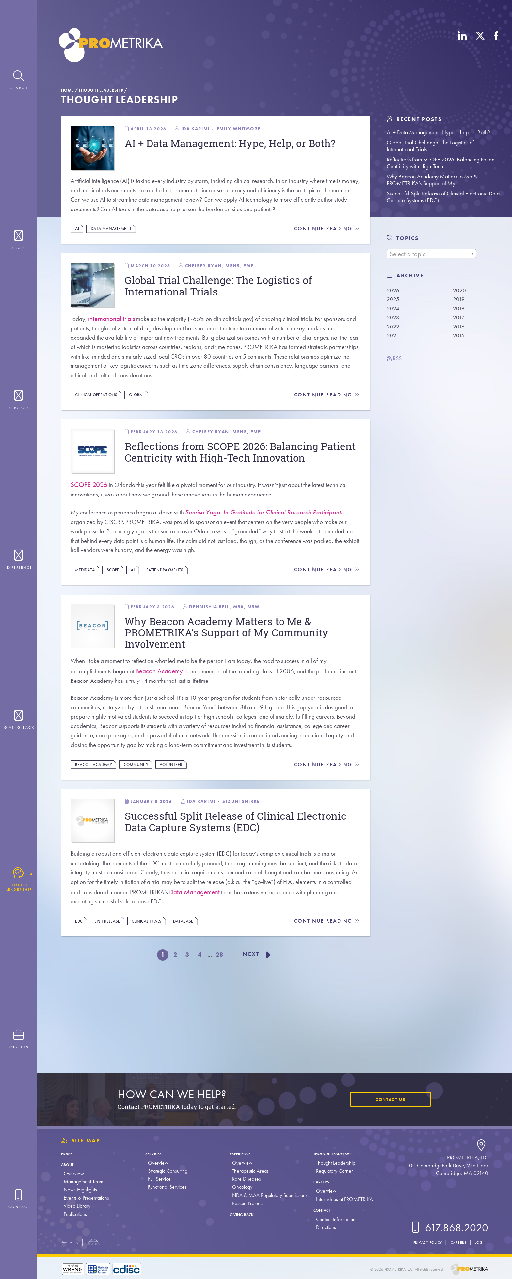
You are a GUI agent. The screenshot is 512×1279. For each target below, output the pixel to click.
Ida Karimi (208, 130)
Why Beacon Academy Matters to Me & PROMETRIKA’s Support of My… (432, 180)
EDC (80, 1005)
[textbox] (431, 254)
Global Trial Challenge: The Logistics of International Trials (430, 146)
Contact (323, 1209)
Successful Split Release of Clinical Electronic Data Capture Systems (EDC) (443, 197)
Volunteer (178, 836)
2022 (394, 328)
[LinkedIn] (462, 46)
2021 (393, 338)
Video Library (77, 1206)
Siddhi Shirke (259, 877)
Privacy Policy (419, 1242)
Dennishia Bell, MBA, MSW (240, 657)
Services (156, 1153)
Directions (324, 1227)
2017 (459, 319)
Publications (75, 1214)
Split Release (110, 1005)
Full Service (158, 1178)
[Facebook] (496, 46)
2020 (460, 290)
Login (479, 1242)
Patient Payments (172, 616)
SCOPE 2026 (90, 525)
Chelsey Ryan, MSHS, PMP (234, 289)
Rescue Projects (246, 1203)
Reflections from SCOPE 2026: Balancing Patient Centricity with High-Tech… (441, 163)
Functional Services (166, 1187)
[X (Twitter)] (480, 46)
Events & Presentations (86, 1197)
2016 (459, 328)
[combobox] (431, 253)
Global (143, 428)
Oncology (241, 1187)
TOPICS (407, 238)
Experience (242, 1153)
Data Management (114, 248)
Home (67, 90)
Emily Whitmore (256, 130)
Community (141, 836)
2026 (394, 290)
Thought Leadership (101, 90)
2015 (459, 338)
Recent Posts (414, 119)
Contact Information (334, 1219)
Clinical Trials (153, 1005)
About (69, 1164)
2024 (394, 309)
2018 (459, 309)
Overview (74, 1173)
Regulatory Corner (332, 1171)
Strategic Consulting (167, 1171)
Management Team (83, 1181)
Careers (322, 1181)
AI (78, 248)
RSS (396, 361)
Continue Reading (326, 248)
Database (192, 1005)
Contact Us (386, 1099)
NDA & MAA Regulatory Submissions (268, 1195)
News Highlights (80, 1189)
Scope (117, 616)
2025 (394, 299)
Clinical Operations (99, 428)
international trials (114, 345)
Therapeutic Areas (249, 1171)
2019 (459, 299)
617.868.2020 (448, 1228)
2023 (394, 319)
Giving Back (244, 1214)
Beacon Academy (166, 724)
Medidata (87, 616)
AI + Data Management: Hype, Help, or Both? (438, 132)
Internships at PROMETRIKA (342, 1199)
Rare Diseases (245, 1178)
